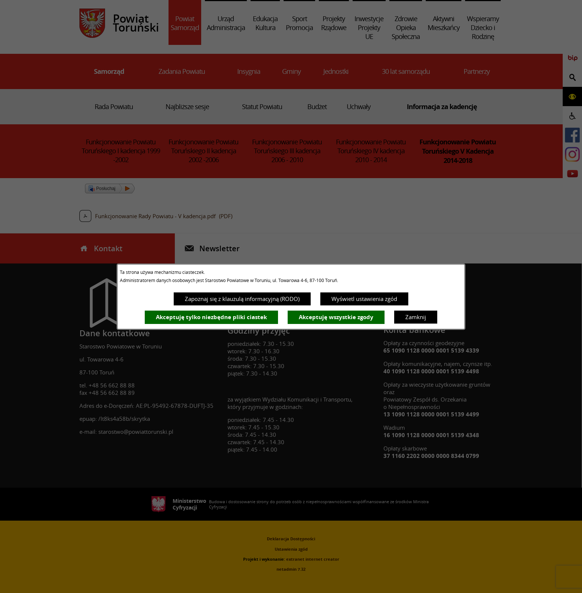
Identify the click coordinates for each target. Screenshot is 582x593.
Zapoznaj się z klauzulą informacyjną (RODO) (242, 298)
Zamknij (415, 317)
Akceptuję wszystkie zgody (336, 317)
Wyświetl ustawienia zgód (364, 298)
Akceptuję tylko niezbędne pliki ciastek (211, 317)
